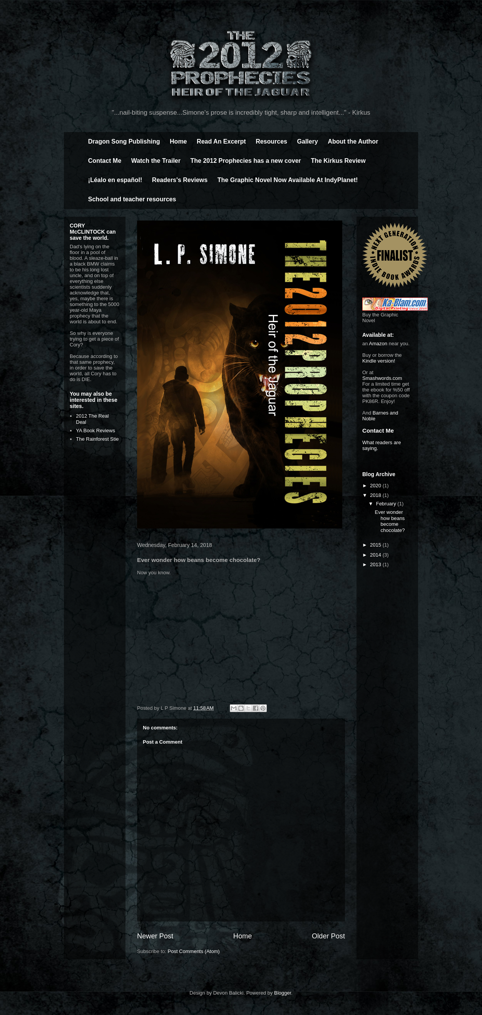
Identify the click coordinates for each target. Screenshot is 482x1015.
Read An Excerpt (221, 141)
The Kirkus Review (338, 160)
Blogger (282, 993)
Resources (271, 141)
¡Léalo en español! (115, 180)
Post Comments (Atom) (194, 951)
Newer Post (155, 936)
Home (178, 141)
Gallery (307, 141)
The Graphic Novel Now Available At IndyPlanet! (288, 180)
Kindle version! (378, 361)
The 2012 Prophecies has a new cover (246, 160)
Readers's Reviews (180, 180)
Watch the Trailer (156, 160)
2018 (376, 495)
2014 (376, 555)
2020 (376, 485)
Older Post (328, 936)
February (387, 504)
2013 (376, 564)
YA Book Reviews (95, 430)
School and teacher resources (132, 199)
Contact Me (104, 160)
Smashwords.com (382, 378)
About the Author (353, 141)
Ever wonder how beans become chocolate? (390, 521)
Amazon (378, 343)
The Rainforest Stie (97, 439)
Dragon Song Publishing (124, 141)
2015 (376, 545)
